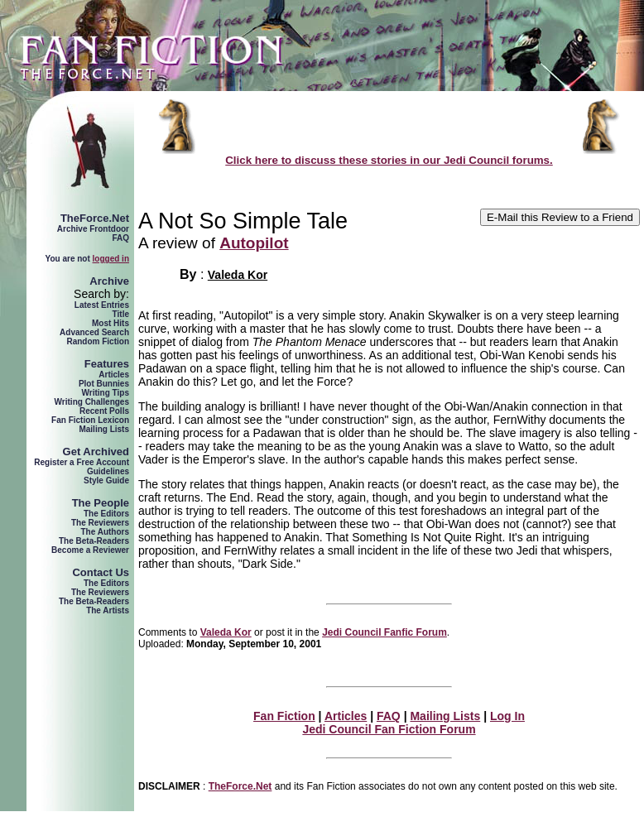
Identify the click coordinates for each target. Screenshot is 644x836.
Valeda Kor (237, 274)
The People (100, 503)
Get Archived (96, 451)
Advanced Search (94, 332)
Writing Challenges (92, 401)
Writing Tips (105, 392)
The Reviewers (100, 522)
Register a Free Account (81, 462)
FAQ (120, 238)
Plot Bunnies (104, 383)
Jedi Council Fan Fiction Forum (388, 729)
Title (121, 314)
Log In (507, 716)
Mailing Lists (104, 429)
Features (106, 364)
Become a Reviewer (90, 550)
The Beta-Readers (94, 540)
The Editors (106, 513)
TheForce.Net (94, 218)
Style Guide (106, 480)
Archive (109, 281)
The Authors (104, 531)
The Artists (107, 610)
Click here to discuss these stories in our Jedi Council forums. (389, 160)
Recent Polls (104, 411)
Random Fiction (97, 341)
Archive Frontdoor (93, 228)
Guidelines (108, 471)
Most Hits (110, 323)
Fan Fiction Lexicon (90, 420)
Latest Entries (101, 305)
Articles (114, 374)
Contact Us (100, 572)
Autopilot (253, 243)
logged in (111, 258)
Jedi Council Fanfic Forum (384, 632)
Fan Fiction (284, 716)
